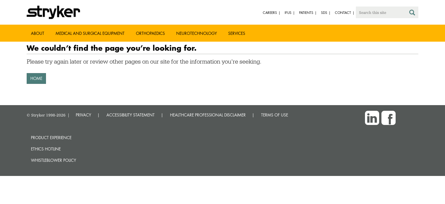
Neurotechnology (196, 33)
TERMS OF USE (274, 115)
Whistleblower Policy (53, 160)
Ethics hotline (46, 149)
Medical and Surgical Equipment (90, 33)
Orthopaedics (150, 33)
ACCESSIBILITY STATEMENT (130, 115)
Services (236, 33)
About (37, 33)
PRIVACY (83, 115)
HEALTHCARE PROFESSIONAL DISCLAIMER (208, 115)
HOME (36, 78)
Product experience (51, 137)
